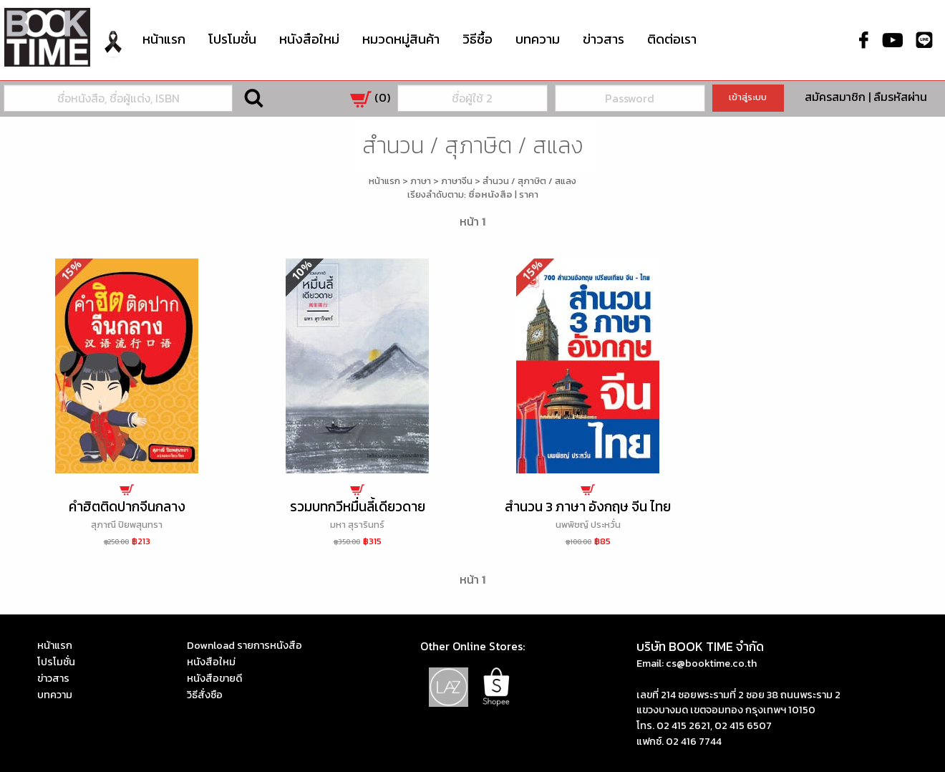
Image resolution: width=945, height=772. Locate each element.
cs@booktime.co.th (711, 663)
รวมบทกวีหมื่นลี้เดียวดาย (357, 506)
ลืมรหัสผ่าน (900, 96)
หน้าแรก (163, 39)
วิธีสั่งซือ (205, 695)
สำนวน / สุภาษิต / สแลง (529, 181)
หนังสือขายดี (214, 678)
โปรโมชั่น (232, 39)
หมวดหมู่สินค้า (401, 37)
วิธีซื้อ (477, 39)
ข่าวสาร (603, 39)
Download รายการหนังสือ (244, 645)
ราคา (528, 194)
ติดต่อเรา (672, 39)
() (370, 97)
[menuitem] (113, 52)
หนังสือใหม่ (309, 39)
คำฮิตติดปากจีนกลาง (127, 506)
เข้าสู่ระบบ (748, 97)
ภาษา (420, 181)
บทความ (537, 39)
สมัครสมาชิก (835, 96)
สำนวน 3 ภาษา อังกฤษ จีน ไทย (588, 506)
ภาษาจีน (456, 181)
